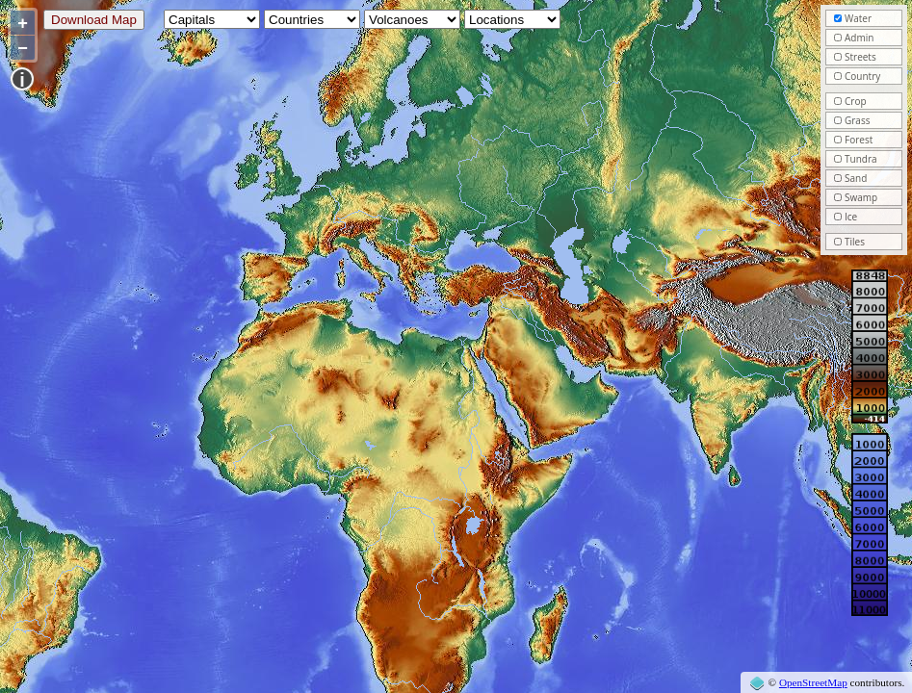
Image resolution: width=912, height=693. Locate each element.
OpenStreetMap (813, 682)
